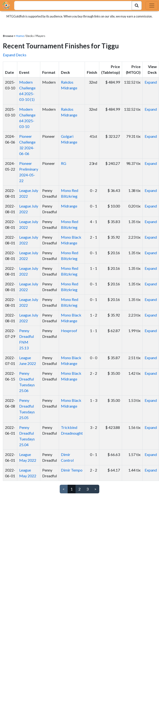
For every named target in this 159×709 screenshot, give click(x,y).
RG (63, 163)
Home (20, 36)
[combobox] (70, 5)
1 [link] (72, 489)
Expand (151, 82)
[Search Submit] (137, 5)
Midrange (69, 206)
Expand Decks (14, 54)
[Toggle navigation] (152, 5)
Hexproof (69, 330)
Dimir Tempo (71, 470)
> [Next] (95, 489)
